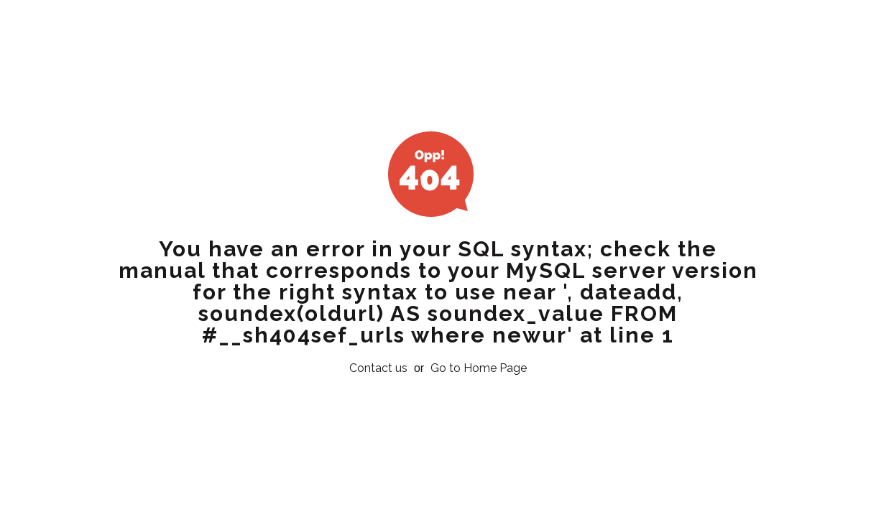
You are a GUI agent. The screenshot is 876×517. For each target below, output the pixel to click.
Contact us (378, 368)
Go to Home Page (478, 368)
